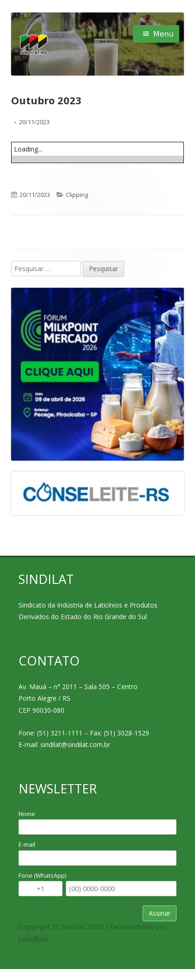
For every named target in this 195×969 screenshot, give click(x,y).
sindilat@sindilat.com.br (75, 744)
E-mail (27, 844)
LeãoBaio (33, 938)
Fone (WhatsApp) (42, 875)
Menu (163, 34)
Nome (27, 814)
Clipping (77, 194)
